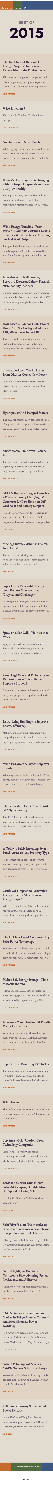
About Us (26, 1479)
